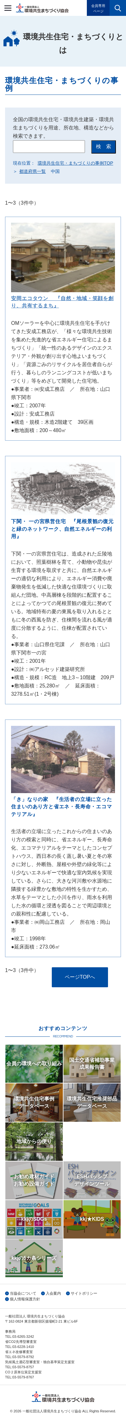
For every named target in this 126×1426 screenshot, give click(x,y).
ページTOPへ (80, 977)
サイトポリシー (84, 1293)
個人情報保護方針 (25, 1299)
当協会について (23, 1293)
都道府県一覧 (32, 171)
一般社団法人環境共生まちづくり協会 (42, 8)
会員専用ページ (98, 8)
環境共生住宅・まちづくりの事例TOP (75, 163)
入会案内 (53, 1293)
